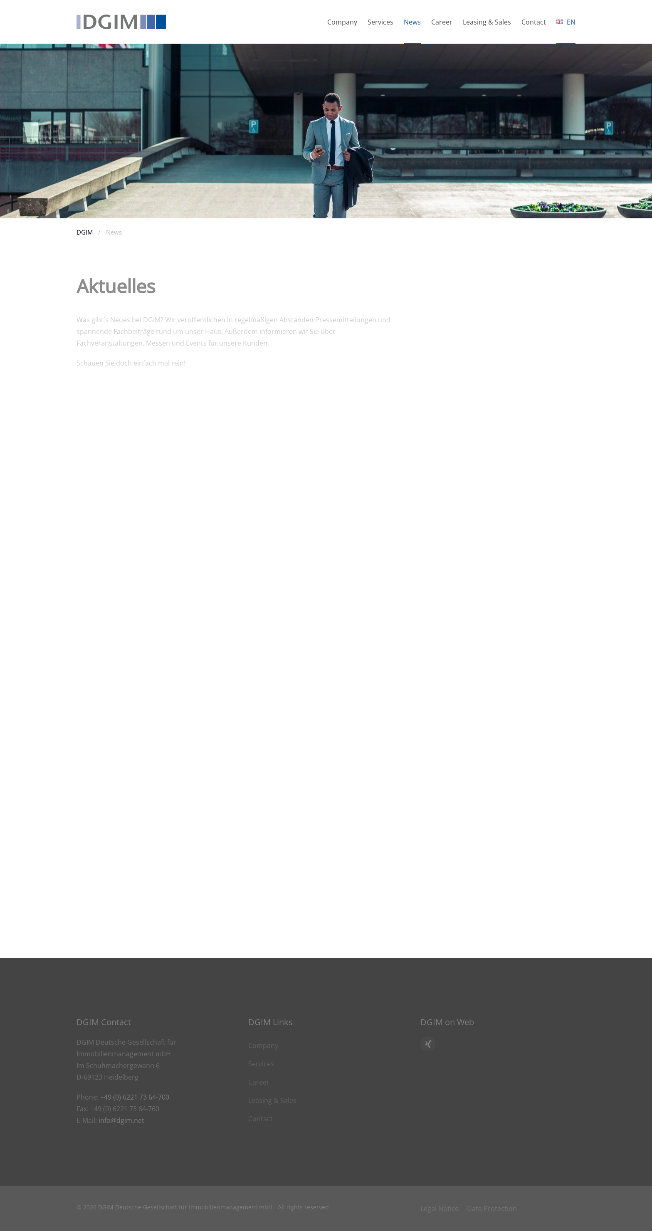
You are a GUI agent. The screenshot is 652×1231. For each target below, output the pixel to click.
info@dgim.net (121, 1120)
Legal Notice (439, 1208)
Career (441, 22)
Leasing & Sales (272, 1100)
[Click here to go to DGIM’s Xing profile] (427, 1043)
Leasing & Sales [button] (487, 22)
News (412, 22)
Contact (533, 22)
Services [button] (380, 22)
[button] (565, 21)
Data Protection (492, 1208)
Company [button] (342, 22)
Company (263, 1045)
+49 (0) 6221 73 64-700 (134, 1097)
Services (261, 1063)
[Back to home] (121, 21)
